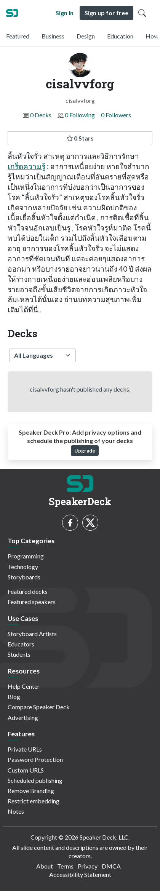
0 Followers (116, 114)
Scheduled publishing (35, 780)
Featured (17, 36)
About (44, 866)
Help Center (24, 686)
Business (53, 36)
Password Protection (35, 759)
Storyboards (24, 577)
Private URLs (25, 749)
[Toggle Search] (142, 13)
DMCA (111, 866)
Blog (14, 696)
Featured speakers (32, 601)
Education (120, 36)
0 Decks (40, 114)
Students (19, 654)
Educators (21, 644)
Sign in (65, 12)
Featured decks (28, 591)
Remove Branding (31, 790)
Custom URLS (26, 770)
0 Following (80, 114)
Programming (26, 556)
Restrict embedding (33, 801)
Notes (16, 811)
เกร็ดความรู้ (26, 166)
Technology (23, 566)
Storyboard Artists (32, 633)
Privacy (88, 866)
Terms (65, 866)
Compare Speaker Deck (39, 706)
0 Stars (80, 138)
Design (86, 36)
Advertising (23, 717)
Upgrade (84, 451)
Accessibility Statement (80, 874)
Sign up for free (106, 12)
